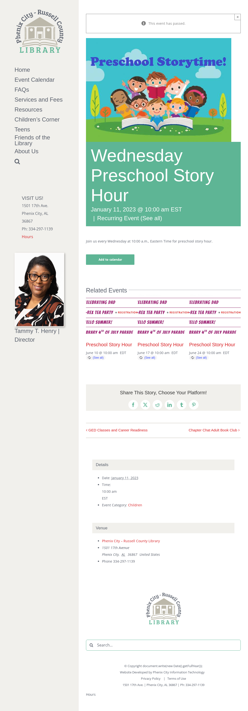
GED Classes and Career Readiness (117, 430)
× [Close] (238, 17)
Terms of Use (176, 678)
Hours (27, 236)
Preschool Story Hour (109, 344)
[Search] (91, 645)
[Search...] (163, 645)
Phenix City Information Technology (179, 672)
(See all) (151, 218)
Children (135, 505)
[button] (39, 161)
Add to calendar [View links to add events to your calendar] (110, 260)
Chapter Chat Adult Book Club (213, 430)
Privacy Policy (151, 678)
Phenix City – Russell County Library (131, 541)
